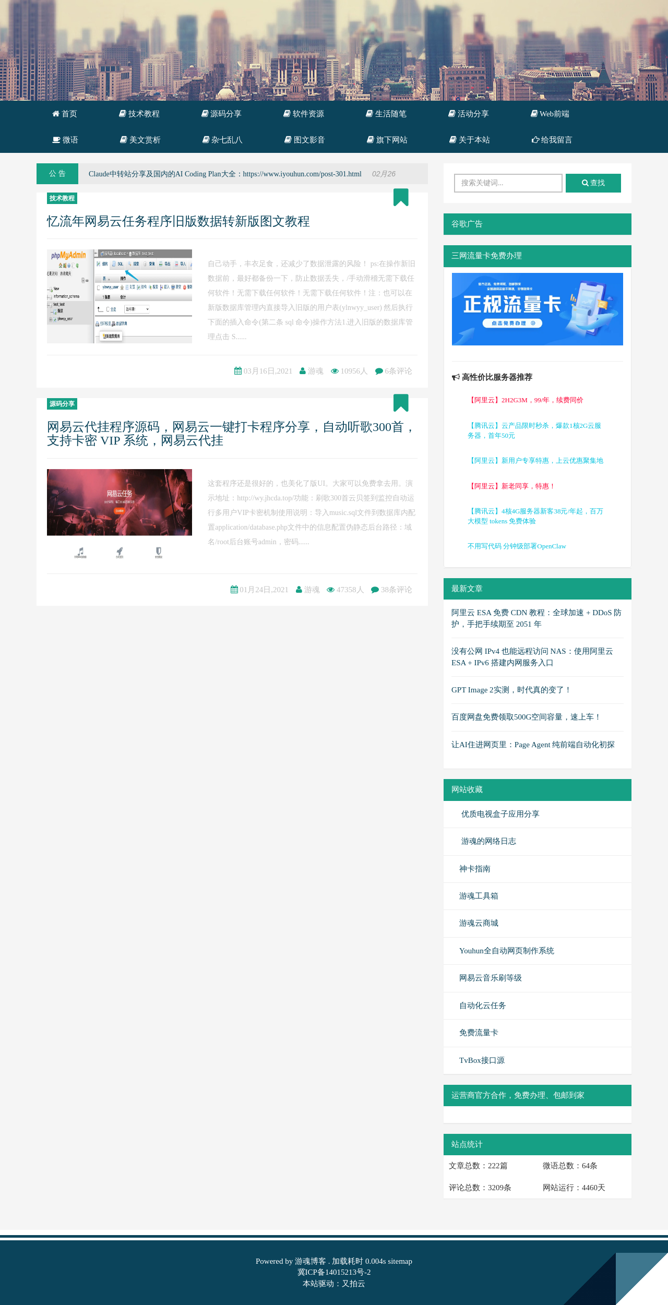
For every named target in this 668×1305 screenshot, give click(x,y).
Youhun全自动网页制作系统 (506, 951)
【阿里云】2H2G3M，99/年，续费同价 (525, 400)
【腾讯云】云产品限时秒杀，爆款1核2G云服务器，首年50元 (534, 430)
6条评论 (399, 371)
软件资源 (303, 114)
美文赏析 (140, 140)
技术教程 (139, 114)
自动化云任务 (482, 1005)
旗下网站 (387, 140)
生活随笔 (386, 114)
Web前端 (550, 114)
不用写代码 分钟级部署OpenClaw (517, 546)
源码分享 (221, 114)
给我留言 (552, 140)
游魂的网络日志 (487, 841)
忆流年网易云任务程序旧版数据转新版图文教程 (178, 221)
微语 (65, 140)
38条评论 (396, 589)
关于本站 (469, 140)
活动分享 (468, 114)
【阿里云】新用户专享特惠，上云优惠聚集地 (535, 460)
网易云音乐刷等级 (490, 978)
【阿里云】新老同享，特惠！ (512, 486)
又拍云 (353, 1283)
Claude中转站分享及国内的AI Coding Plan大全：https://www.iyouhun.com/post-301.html (225, 174)
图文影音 (304, 140)
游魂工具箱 (478, 896)
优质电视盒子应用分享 (499, 814)
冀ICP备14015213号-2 (334, 1272)
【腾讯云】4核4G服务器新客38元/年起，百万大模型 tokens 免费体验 (535, 516)
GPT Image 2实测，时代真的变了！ (511, 690)
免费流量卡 (478, 1032)
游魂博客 (310, 1261)
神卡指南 (475, 869)
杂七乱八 (222, 140)
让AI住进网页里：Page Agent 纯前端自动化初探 (533, 744)
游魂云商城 (478, 923)
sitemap (400, 1261)
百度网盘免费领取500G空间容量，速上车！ (526, 717)
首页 (64, 114)
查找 (593, 183)
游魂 (316, 371)
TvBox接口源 (482, 1060)
